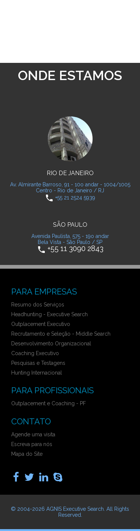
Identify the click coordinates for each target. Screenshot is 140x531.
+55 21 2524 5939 (75, 197)
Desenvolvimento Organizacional (51, 344)
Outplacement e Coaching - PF (48, 403)
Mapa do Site (27, 454)
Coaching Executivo (35, 353)
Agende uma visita (33, 434)
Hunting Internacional (36, 373)
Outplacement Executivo (40, 324)
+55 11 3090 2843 (75, 248)
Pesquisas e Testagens (38, 363)
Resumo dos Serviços (37, 305)
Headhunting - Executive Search (49, 314)
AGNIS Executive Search (75, 509)
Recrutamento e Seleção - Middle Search (61, 334)
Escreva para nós (31, 444)
